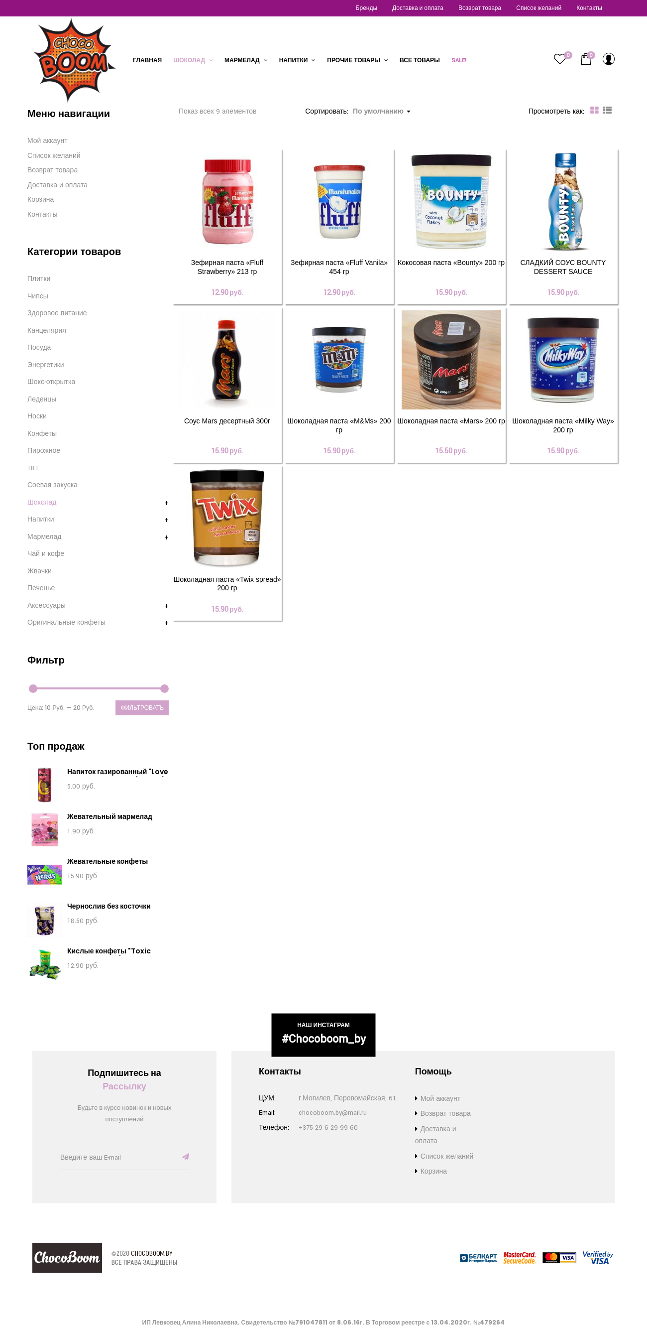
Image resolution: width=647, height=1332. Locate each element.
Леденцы (41, 399)
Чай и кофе (45, 553)
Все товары (420, 60)
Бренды (366, 8)
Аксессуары (46, 605)
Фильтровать (142, 707)
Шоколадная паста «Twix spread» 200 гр (227, 595)
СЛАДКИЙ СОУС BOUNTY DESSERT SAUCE (563, 267)
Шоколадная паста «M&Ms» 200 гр (339, 431)
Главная (147, 60)
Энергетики (45, 365)
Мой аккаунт (47, 140)
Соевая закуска (52, 485)
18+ (33, 468)
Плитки (38, 278)
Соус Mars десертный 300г (227, 427)
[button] (586, 59)
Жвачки (39, 571)
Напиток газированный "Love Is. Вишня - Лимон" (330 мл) (117, 776)
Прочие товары (357, 60)
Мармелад (246, 60)
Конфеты (42, 433)
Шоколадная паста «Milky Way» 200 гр (563, 431)
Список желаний (538, 8)
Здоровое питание (57, 313)
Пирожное (43, 450)
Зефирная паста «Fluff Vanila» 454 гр (339, 267)
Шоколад (193, 60)
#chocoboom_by (324, 1039)
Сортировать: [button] (358, 111)
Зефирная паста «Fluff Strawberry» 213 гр (227, 267)
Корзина (40, 199)
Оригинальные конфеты (66, 622)
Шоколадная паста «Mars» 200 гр (451, 427)
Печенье (41, 588)
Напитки (297, 60)
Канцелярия (46, 330)
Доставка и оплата (417, 8)
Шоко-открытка (51, 382)
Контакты (589, 8)
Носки (37, 416)
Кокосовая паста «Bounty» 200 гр (451, 262)
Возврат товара (479, 8)
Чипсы (37, 296)
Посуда (39, 347)
